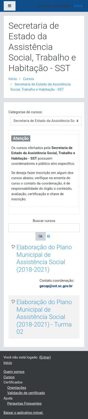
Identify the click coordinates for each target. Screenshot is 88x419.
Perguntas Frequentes (24, 403)
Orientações (16, 388)
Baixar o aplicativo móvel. (23, 413)
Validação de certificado (26, 393)
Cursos (28, 79)
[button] (49, 236)
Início (12, 79)
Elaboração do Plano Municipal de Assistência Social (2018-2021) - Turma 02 (44, 316)
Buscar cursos (44, 221)
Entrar (45, 357)
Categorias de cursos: (25, 112)
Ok (40, 236)
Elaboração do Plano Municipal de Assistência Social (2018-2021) (44, 258)
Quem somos (14, 372)
